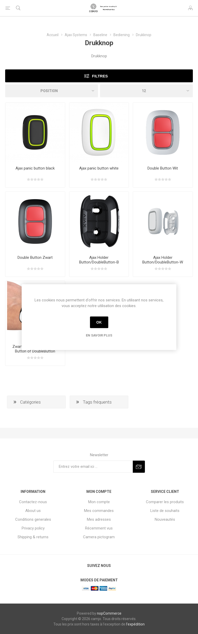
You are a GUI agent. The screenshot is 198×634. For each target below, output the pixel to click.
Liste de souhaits (164, 510)
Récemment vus (99, 528)
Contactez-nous (33, 502)
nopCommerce (109, 613)
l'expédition (135, 624)
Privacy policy (33, 528)
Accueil (53, 35)
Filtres (100, 76)
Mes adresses (99, 519)
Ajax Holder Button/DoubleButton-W (162, 259)
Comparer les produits (165, 502)
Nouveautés (165, 519)
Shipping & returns (33, 537)
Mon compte (99, 502)
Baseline (100, 35)
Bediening (121, 35)
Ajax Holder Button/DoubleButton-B (99, 259)
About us (33, 510)
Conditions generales (33, 519)
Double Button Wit (162, 168)
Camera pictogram (99, 537)
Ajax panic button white (99, 168)
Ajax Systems (76, 35)
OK (99, 322)
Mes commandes (99, 510)
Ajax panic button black (35, 168)
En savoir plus (99, 335)
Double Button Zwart (35, 257)
